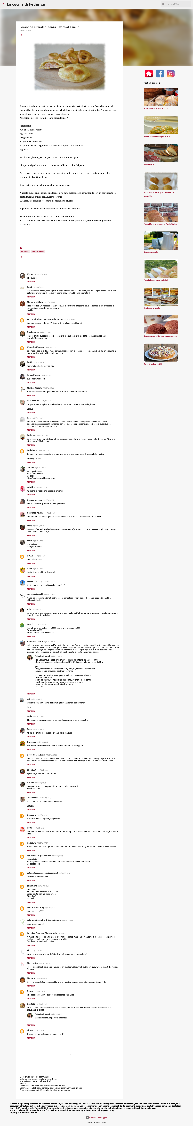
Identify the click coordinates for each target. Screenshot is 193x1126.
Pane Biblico (149, 165)
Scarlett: (31, 1004)
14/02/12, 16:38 (40, 783)
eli (28, 950)
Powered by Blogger (96, 1117)
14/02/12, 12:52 (37, 609)
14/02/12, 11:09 (40, 468)
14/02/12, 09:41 (38, 287)
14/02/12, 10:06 (38, 362)
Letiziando (32, 450)
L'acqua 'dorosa (34, 500)
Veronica (31, 274)
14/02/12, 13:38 (36, 699)
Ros (29, 418)
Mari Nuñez (32, 963)
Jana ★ (30, 467)
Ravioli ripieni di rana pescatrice (157, 137)
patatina (31, 487)
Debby (30, 991)
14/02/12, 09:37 (42, 274)
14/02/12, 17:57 (42, 815)
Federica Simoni (42, 656)
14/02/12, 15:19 (42, 742)
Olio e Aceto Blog (35, 907)
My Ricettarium (34, 388)
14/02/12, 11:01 (43, 450)
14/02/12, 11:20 (48, 500)
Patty (29, 828)
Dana (29, 568)
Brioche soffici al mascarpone (156, 109)
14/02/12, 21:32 (56, 656)
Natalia (30, 783)
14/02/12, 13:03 (40, 624)
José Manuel (33, 798)
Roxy (29, 729)
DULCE (30, 556)
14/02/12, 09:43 (49, 302)
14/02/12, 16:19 (42, 770)
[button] (21, 35)
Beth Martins (33, 401)
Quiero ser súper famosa (39, 856)
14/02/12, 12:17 (43, 581)
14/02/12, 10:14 (46, 375)
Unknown (31, 815)
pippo (30, 1030)
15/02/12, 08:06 (41, 978)
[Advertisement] (136, 107)
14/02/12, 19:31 (43, 886)
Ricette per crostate (152, 308)
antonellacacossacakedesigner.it (42, 873)
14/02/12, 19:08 (57, 856)
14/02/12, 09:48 (69, 319)
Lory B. (30, 624)
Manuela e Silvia (35, 302)
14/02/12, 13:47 (38, 716)
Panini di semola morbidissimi (156, 280)
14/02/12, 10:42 (37, 418)
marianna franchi (35, 594)
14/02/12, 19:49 (67, 920)
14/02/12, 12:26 (49, 594)
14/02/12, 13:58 (38, 729)
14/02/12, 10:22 (45, 401)
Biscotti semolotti (151, 252)
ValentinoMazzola (35, 347)
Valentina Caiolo (35, 641)
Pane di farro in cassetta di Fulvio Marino (160, 224)
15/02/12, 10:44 (39, 991)
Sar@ (29, 287)
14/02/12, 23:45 (36, 950)
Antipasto (25, 251)
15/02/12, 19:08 (56, 1014)
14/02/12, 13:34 (49, 642)
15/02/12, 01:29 (44, 963)
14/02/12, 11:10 (41, 487)
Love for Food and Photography (42, 933)
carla (29, 541)
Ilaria (29, 716)
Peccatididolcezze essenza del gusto (45, 319)
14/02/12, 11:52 (38, 541)
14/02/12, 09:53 (50, 347)
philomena (32, 886)
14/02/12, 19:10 (64, 873)
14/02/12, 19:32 (50, 907)
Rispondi (31, 282)
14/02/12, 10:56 (41, 435)
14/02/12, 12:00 (38, 569)
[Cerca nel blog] (178, 4)
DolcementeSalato (36, 755)
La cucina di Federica (26, 4)
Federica (31, 435)
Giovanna (31, 742)
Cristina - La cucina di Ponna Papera (44, 920)
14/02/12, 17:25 (45, 798)
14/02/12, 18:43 (38, 828)
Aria (29, 609)
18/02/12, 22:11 (39, 1030)
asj (28, 699)
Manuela (31, 978)
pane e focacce (38, 251)
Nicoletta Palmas (35, 513)
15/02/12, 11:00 (41, 1004)
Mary (29, 526)
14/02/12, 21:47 (63, 933)
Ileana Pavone (33, 375)
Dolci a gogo (33, 332)
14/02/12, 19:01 (42, 843)
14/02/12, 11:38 (49, 513)
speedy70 (31, 770)
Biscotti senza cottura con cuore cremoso (160, 336)
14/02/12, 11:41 (38, 526)
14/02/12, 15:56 (51, 755)
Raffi (29, 362)
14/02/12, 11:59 (39, 556)
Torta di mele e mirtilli (153, 364)
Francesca (32, 581)
